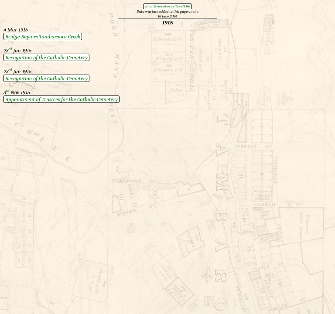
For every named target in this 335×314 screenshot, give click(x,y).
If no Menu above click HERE (167, 6)
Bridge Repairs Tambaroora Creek (42, 36)
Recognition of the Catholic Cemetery (46, 57)
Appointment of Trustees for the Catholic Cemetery (61, 99)
